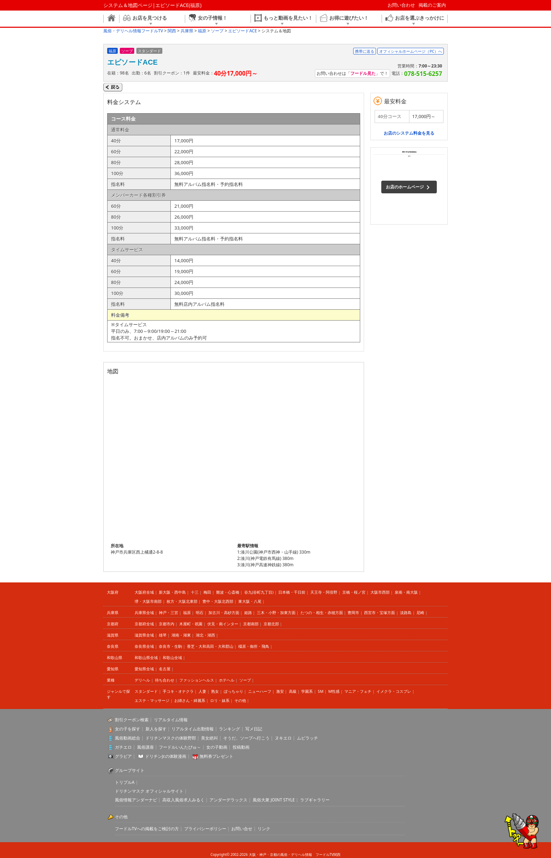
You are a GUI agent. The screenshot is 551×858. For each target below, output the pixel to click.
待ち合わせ (164, 680)
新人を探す (156, 729)
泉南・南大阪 (406, 592)
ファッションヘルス (196, 680)
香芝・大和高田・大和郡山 (210, 646)
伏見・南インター (222, 623)
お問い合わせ (401, 5)
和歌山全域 (172, 657)
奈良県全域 (144, 646)
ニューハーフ (259, 691)
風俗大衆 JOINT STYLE (274, 800)
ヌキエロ (283, 738)
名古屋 (164, 668)
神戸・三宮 (168, 612)
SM (320, 691)
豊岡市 (353, 612)
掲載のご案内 (432, 5)
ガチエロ (123, 747)
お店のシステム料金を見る (409, 133)
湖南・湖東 (181, 635)
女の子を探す (127, 729)
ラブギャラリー (315, 800)
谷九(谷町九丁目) (259, 592)
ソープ (245, 680)
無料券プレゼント (216, 756)
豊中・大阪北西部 (217, 601)
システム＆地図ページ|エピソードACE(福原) (152, 5)
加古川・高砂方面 (223, 612)
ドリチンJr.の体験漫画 (166, 756)
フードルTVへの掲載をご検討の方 (147, 829)
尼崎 (420, 612)
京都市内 (166, 623)
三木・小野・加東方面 (276, 612)
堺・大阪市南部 (148, 601)
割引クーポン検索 (132, 720)
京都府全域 (144, 623)
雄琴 (163, 635)
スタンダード (146, 691)
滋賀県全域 (144, 635)
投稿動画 (241, 747)
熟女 (215, 691)
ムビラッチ (307, 738)
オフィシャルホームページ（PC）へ (410, 51)
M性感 (333, 691)
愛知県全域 (144, 668)
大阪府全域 (144, 592)
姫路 (248, 612)
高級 (293, 691)
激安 (280, 691)
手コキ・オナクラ (178, 691)
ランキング (229, 729)
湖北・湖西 (205, 635)
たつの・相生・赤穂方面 (321, 612)
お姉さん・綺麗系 (189, 700)
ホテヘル (226, 680)
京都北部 (271, 623)
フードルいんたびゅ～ (180, 747)
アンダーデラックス (228, 800)
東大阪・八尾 (249, 601)
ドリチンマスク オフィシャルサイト (149, 791)
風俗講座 (145, 747)
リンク (264, 829)
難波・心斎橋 (227, 592)
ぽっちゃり (233, 691)
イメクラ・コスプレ (393, 691)
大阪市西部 (380, 592)
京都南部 (251, 623)
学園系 (307, 691)
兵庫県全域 (144, 612)
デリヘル (142, 680)
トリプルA (125, 782)
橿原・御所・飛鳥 (253, 646)
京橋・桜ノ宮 (353, 592)
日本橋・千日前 (291, 592)
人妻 (202, 691)
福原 (187, 612)
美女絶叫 (209, 738)
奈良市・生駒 (170, 646)
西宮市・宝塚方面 (379, 612)
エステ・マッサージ (152, 700)
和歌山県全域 (146, 657)
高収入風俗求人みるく (183, 800)
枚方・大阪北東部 (182, 601)
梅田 (207, 592)
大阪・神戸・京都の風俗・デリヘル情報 (280, 854)
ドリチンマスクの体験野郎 (170, 738)
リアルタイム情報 (171, 720)
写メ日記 (253, 729)
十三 (195, 592)
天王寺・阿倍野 (323, 592)
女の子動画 (216, 747)
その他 (240, 700)
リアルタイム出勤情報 (192, 729)
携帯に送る (364, 51)
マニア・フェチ (357, 691)
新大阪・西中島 (172, 592)
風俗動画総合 (127, 738)
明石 (199, 612)
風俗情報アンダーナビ (136, 800)
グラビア (123, 756)
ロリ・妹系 (219, 700)
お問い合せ (241, 829)
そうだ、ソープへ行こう (246, 738)
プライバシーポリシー (205, 829)
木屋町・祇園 (190, 623)
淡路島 (405, 612)
